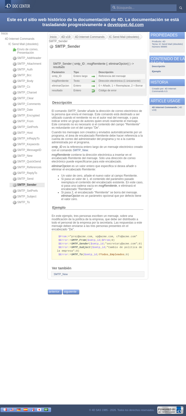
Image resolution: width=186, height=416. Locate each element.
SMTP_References (27, 167)
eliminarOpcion (61, 166)
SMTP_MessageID (27, 150)
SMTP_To (21, 202)
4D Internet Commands (19, 38)
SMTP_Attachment (27, 64)
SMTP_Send (23, 179)
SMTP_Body (23, 81)
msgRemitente (61, 154)
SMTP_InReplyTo (26, 139)
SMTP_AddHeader (27, 58)
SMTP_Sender (80, 244)
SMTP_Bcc (22, 75)
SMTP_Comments (27, 104)
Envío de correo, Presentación (25, 51)
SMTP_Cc (21, 87)
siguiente (70, 293)
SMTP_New (23, 156)
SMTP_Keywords (26, 144)
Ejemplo (59, 207)
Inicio (4, 33)
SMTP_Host (23, 133)
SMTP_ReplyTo (25, 173)
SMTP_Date (23, 110)
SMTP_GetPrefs (25, 127)
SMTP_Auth (23, 70)
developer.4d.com (125, 24)
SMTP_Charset (25, 93)
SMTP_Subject (24, 197)
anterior (54, 293)
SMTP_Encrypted (26, 116)
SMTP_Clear (23, 98)
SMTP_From (23, 121)
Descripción (62, 102)
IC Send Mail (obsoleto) (23, 44)
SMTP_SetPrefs (25, 191)
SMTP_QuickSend (27, 162)
